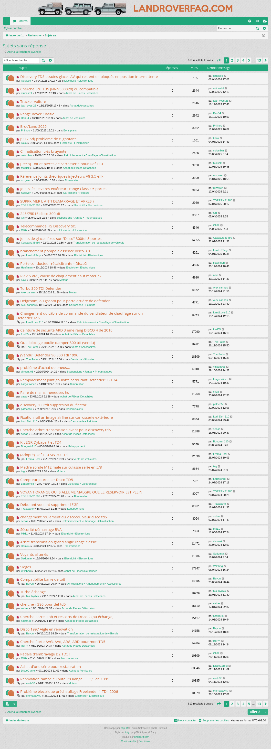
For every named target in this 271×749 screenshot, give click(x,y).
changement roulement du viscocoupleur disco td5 (63, 516)
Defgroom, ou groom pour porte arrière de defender (65, 300)
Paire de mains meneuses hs (44, 392)
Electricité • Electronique (78, 80)
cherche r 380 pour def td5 (43, 604)
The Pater (32, 346)
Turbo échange (33, 591)
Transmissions (74, 408)
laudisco (26, 80)
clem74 (25, 546)
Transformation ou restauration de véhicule (98, 242)
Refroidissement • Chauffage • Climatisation (90, 155)
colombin (26, 155)
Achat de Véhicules (73, 118)
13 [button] (259, 60)
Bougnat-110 (28, 446)
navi (23, 279)
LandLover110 (34, 322)
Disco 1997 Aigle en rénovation (46, 629)
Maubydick (32, 596)
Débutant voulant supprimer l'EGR (49, 504)
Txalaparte (27, 508)
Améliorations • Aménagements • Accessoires (94, 583)
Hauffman (27, 267)
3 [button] (238, 60)
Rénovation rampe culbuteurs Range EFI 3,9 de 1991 (64, 678)
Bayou (30, 583)
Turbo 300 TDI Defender (40, 288)
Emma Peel (33, 459)
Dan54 (25, 118)
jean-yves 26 (28, 105)
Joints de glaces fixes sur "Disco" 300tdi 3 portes (61, 238)
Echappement (76, 446)
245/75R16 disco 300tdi (40, 213)
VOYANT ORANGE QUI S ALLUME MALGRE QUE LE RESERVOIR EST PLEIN (81, 492)
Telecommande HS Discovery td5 (48, 226)
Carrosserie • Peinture (76, 192)
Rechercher (14, 28)
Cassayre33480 (30, 242)
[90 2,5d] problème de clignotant (48, 138)
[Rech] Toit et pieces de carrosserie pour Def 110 (61, 163)
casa (24, 396)
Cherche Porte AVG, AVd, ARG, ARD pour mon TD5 (62, 641)
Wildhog (26, 570)
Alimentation (72, 180)
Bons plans (70, 130)
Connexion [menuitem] (258, 22)
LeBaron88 (27, 483)
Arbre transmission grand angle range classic (58, 541)
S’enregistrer (59, 28)
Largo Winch (28, 384)
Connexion (36, 28)
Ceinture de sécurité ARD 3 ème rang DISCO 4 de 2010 (66, 330)
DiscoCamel (28, 670)
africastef (26, 93)
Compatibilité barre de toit (42, 579)
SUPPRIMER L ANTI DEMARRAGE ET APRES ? (57, 201)
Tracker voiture (33, 101)
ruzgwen (26, 180)
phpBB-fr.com (141, 737)
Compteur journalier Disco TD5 (46, 479)
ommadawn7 (34, 695)
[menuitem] (249, 21)
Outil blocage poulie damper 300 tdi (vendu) (57, 342)
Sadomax (26, 558)
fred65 (25, 334)
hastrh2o (26, 620)
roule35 (30, 683)
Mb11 (24, 533)
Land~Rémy (33, 255)
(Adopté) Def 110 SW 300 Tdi (44, 454)
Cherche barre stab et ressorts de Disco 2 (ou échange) (67, 616)
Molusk (25, 167)
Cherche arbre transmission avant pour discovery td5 (65, 429)
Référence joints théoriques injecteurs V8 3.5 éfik (61, 176)
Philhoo (25, 130)
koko (24, 142)
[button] (218, 60)
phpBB (124, 728)
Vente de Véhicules (82, 359)
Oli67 (24, 230)
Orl (23, 217)
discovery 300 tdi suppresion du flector (53, 404)
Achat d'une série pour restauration (50, 666)
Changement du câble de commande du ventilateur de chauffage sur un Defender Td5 (79, 315)
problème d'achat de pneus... (45, 367)
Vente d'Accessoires (83, 346)
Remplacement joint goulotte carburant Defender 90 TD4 (68, 379)
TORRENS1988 (30, 205)
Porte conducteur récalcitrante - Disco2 (53, 263)
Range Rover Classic (37, 113)
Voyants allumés (34, 554)
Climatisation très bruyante (43, 151)
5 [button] (249, 60)
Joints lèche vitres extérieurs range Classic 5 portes (63, 188)
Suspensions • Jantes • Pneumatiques (79, 217)
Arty (127, 732)
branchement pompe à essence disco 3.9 (55, 250)
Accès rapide (7, 22)
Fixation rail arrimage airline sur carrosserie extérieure (66, 417)
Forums (23, 21)
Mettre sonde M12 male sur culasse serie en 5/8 (61, 467)
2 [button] (232, 60)
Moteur (63, 279)
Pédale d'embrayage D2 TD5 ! (45, 654)
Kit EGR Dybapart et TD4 (41, 442)
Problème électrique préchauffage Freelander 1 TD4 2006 (69, 691)
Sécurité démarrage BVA (41, 529)
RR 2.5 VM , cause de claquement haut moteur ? (60, 275)
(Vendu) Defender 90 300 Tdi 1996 (49, 355)
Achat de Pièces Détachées (81, 93)
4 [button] (243, 60)
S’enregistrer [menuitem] (265, 22)
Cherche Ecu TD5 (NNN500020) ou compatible (59, 88)
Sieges (25, 566)
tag (23, 471)
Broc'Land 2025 (33, 126)
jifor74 (24, 645)
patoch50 (26, 408)
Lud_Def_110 (29, 421)
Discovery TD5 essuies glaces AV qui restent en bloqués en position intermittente (89, 76)
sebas (24, 433)
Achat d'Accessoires (82, 105)
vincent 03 (27, 371)
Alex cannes (28, 292)
